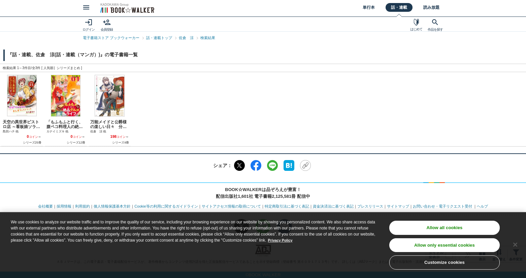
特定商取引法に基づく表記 (287, 206)
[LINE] (272, 165)
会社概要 (45, 206)
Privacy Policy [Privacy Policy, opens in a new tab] (281, 244)
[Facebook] (256, 165)
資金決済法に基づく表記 (333, 206)
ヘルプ (482, 206)
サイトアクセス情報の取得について (231, 206)
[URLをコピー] (305, 165)
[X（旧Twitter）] (239, 165)
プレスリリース (370, 206)
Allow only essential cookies (444, 248)
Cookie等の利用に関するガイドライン (166, 206)
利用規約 (82, 206)
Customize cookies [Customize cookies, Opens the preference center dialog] (444, 266)
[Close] (515, 248)
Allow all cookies (444, 231)
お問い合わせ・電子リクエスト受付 (442, 206)
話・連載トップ (159, 38)
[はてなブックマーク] (289, 165)
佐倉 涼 (186, 38)
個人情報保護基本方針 (112, 206)
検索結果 (207, 38)
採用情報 (64, 206)
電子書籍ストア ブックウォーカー (111, 38)
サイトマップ (398, 206)
